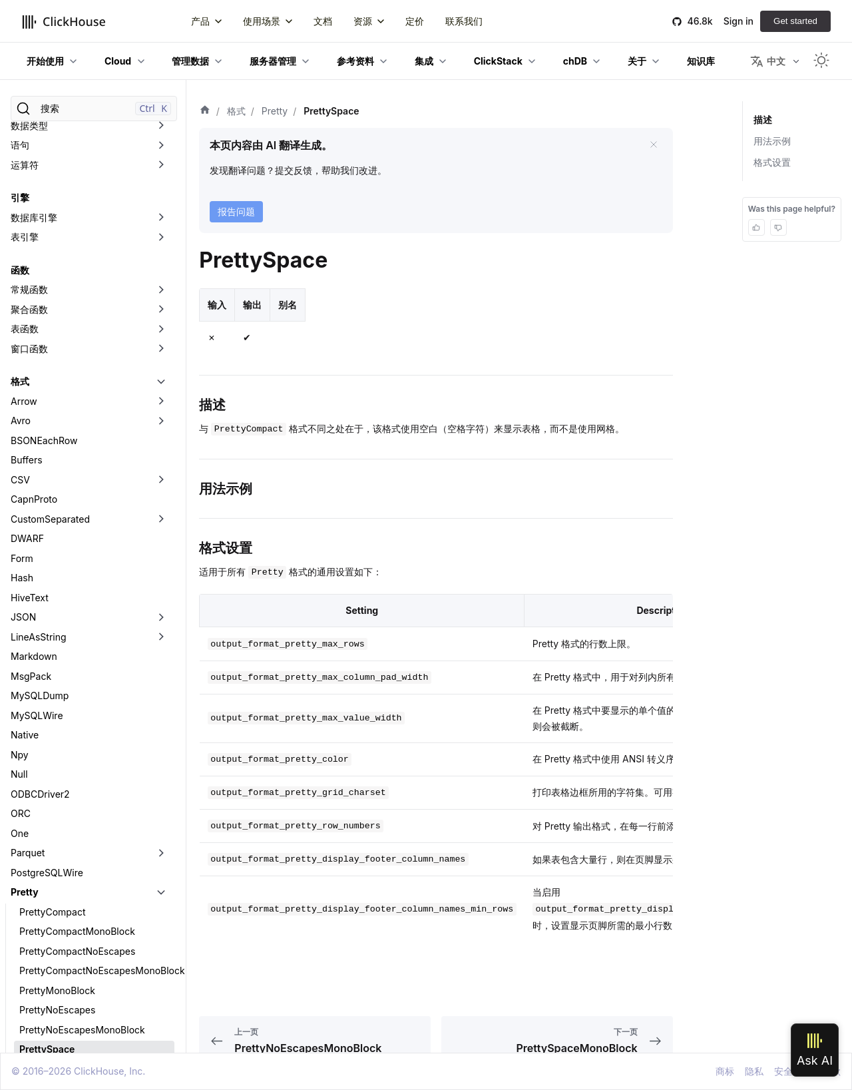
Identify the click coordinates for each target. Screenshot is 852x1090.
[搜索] (94, 108)
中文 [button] (767, 61)
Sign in (738, 21)
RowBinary (34, 906)
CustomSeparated (50, 219)
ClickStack (498, 61)
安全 (783, 1071)
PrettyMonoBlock (57, 690)
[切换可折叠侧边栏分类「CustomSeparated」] (161, 219)
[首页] (205, 111)
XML (21, 1024)
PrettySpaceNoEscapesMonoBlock (95, 808)
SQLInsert (32, 926)
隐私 (754, 1071)
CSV (20, 180)
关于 (637, 61)
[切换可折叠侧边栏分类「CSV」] (161, 180)
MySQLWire (37, 415)
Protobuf (30, 848)
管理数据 (190, 61)
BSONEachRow (44, 140)
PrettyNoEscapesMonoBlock (82, 730)
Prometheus (37, 828)
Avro (21, 121)
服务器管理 (273, 61)
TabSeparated (41, 946)
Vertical (27, 1005)
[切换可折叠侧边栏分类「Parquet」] (161, 553)
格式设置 (772, 162)
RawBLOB (32, 867)
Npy (20, 455)
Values (25, 985)
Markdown (34, 356)
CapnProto (34, 199)
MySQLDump (40, 396)
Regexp (27, 887)
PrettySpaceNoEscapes (71, 788)
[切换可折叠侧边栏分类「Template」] (161, 966)
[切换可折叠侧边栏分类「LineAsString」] (161, 337)
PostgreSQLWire (47, 573)
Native (25, 435)
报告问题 (236, 211)
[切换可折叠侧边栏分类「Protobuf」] (161, 848)
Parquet (28, 553)
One (20, 533)
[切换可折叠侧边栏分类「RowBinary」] (161, 907)
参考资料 (355, 61)
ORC (21, 513)
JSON (23, 317)
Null (19, 474)
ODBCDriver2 (40, 494)
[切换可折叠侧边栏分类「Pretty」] (161, 592)
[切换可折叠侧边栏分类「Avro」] (161, 121)
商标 (725, 1071)
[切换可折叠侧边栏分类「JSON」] (161, 317)
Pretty (25, 592)
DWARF (27, 238)
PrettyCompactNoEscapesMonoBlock (96, 671)
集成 (424, 61)
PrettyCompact (52, 612)
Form (22, 258)
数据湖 (25, 1044)
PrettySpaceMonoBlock (71, 769)
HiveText (30, 298)
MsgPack (31, 376)
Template (31, 965)
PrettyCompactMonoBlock (77, 631)
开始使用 (45, 61)
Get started (795, 21)
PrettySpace (47, 749)
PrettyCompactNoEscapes (77, 651)
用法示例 (772, 140)
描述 (762, 119)
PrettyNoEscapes (57, 710)
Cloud (118, 61)
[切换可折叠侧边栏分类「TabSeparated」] (161, 946)
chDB (575, 61)
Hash (22, 278)
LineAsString (39, 337)
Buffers (27, 160)
